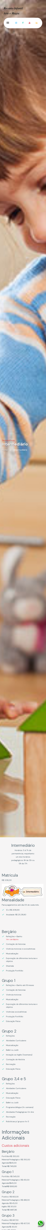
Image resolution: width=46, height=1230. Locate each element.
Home (5, 449)
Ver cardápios (12, 939)
